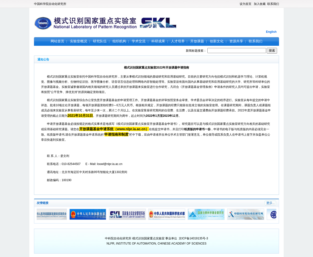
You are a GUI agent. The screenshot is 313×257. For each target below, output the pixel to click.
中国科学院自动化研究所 (50, 4)
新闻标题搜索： (226, 50)
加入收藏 (260, 4)
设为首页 (245, 4)
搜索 (272, 50)
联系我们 (273, 4)
